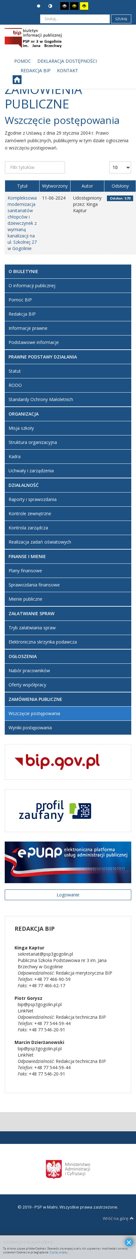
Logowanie (68, 895)
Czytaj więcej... (59, 1252)
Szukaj (121, 18)
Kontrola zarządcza (28, 528)
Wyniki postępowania (30, 728)
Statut (15, 371)
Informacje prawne (28, 328)
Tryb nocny (50, 6)
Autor (87, 186)
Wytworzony (55, 186)
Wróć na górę (118, 1218)
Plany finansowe (25, 571)
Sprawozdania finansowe (34, 585)
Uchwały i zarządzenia (31, 471)
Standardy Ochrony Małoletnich (41, 399)
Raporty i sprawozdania (33, 499)
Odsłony (120, 186)
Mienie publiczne (25, 599)
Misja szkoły (21, 428)
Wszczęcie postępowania (34, 713)
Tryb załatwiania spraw (32, 628)
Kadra (15, 456)
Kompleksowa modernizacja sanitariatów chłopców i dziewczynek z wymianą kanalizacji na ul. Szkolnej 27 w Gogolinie (22, 223)
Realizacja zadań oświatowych (40, 542)
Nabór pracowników (29, 670)
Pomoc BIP (20, 300)
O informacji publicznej (32, 286)
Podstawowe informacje (34, 342)
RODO (15, 385)
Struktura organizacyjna (33, 442)
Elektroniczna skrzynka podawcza (43, 642)
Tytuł (22, 186)
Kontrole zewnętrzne (30, 513)
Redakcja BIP (22, 314)
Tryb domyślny (38, 6)
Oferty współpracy (27, 685)
